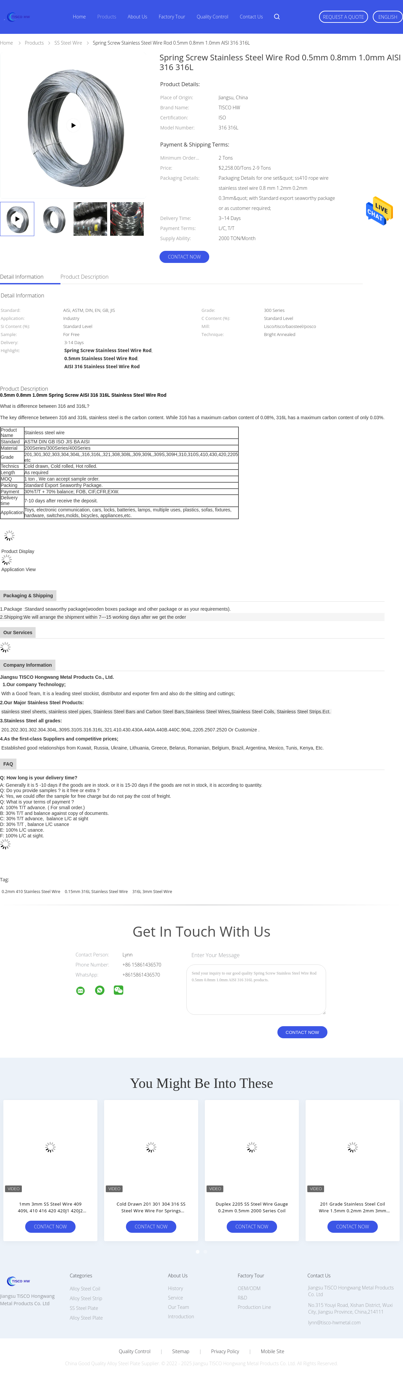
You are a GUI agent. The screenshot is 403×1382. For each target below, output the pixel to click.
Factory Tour (172, 16)
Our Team (178, 1307)
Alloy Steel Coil (85, 1288)
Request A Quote (343, 17)
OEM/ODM (249, 1288)
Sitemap (180, 1351)
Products (106, 16)
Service (175, 1297)
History (175, 1288)
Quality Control (212, 16)
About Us (137, 16)
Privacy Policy (225, 1351)
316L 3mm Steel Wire (152, 891)
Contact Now (184, 257)
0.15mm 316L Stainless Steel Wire (96, 891)
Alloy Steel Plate (86, 1318)
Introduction (181, 1316)
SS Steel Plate (84, 1308)
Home (79, 16)
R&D (242, 1297)
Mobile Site (272, 1351)
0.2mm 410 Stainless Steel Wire (31, 891)
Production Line (254, 1307)
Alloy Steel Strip (86, 1298)
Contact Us (251, 16)
